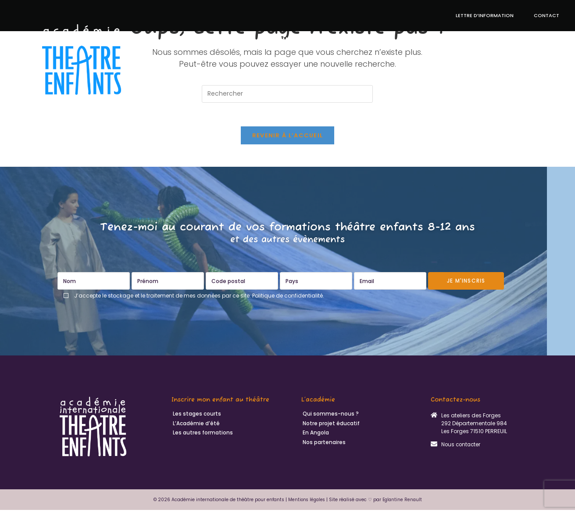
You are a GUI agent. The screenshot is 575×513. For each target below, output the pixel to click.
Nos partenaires (322, 446)
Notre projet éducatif (356, 39)
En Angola (496, 39)
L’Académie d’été (194, 427)
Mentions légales (305, 502)
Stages (242, 39)
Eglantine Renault (403, 502)
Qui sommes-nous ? (521, 69)
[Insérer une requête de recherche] (287, 94)
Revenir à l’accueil (287, 138)
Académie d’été (286, 39)
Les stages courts (195, 417)
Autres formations (434, 39)
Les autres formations (201, 436)
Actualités (539, 39)
